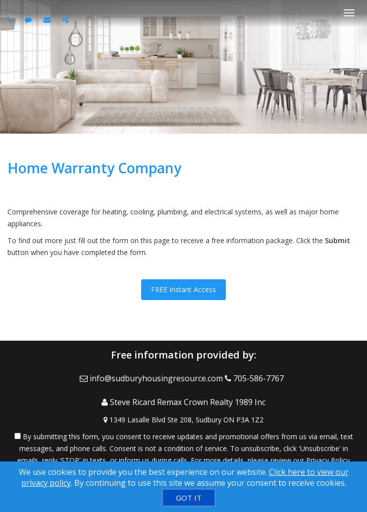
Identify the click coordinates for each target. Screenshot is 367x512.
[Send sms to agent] (29, 19)
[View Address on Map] (183, 420)
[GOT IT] (188, 497)
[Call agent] (11, 19)
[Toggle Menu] (349, 13)
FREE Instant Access (183, 289)
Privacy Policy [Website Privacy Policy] (328, 460)
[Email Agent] (152, 378)
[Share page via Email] (66, 19)
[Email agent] (48, 19)
